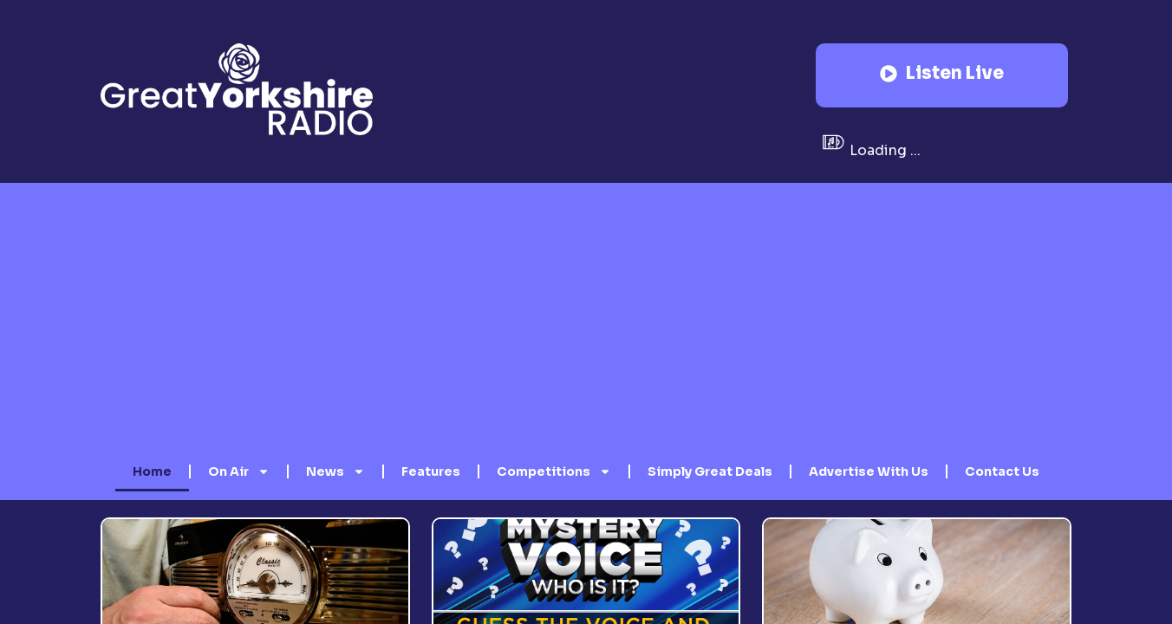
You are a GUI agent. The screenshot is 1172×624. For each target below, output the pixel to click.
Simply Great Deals (710, 471)
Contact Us (1002, 471)
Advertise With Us (868, 471)
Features (430, 471)
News (335, 471)
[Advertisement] (586, 321)
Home (152, 471)
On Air (239, 471)
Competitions (554, 471)
